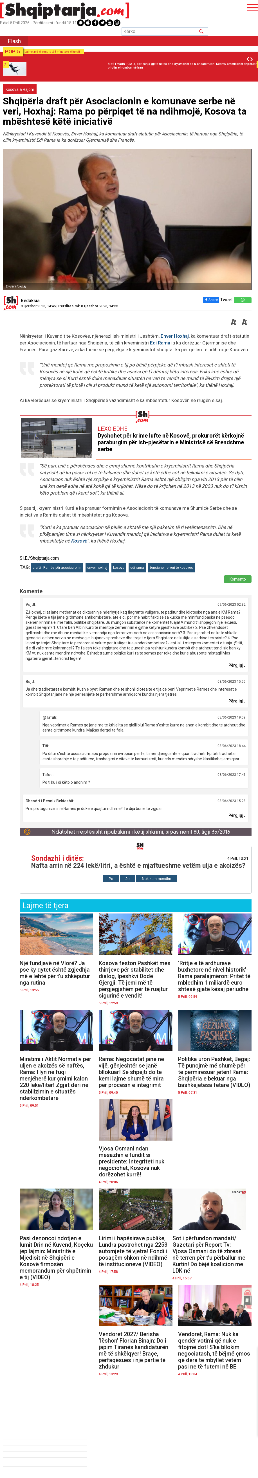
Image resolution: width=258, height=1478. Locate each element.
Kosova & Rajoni (20, 89)
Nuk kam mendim (156, 879)
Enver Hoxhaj (175, 336)
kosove (118, 568)
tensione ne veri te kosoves (171, 568)
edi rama (137, 568)
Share (210, 300)
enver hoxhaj (97, 568)
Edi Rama (160, 343)
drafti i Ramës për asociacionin (57, 568)
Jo (127, 879)
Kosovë (79, 541)
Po (111, 879)
